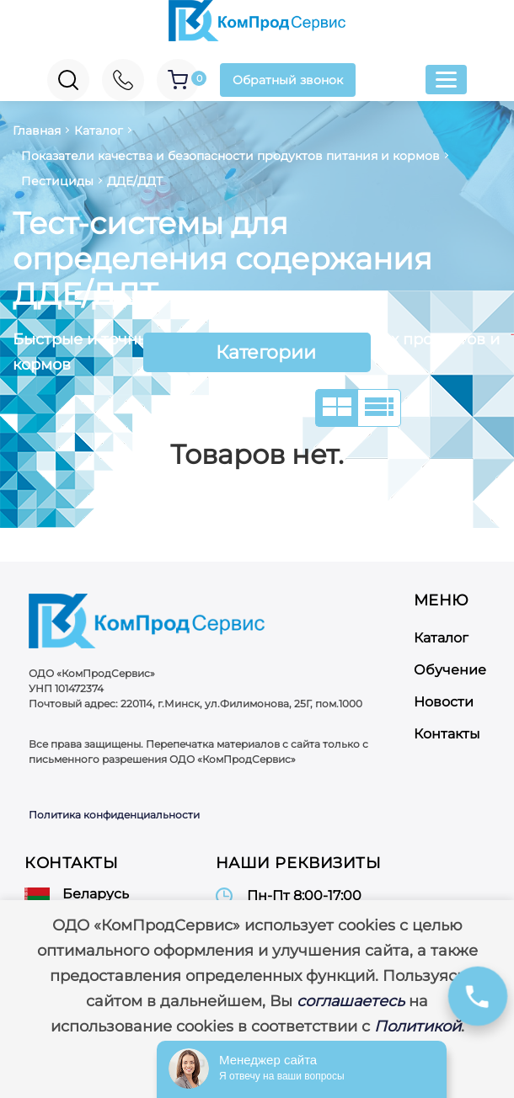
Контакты (447, 734)
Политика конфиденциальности (114, 814)
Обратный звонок (288, 80)
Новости (444, 702)
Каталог (441, 638)
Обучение (450, 670)
